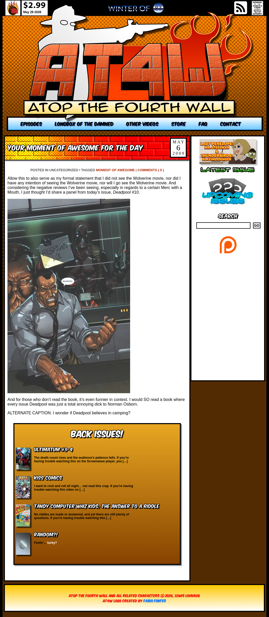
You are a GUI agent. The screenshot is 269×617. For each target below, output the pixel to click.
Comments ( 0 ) (151, 170)
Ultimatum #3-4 (53, 449)
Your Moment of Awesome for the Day (75, 147)
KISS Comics (48, 477)
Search (228, 215)
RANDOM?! (46, 534)
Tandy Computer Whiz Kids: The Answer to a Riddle (96, 505)
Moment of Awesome (115, 170)
